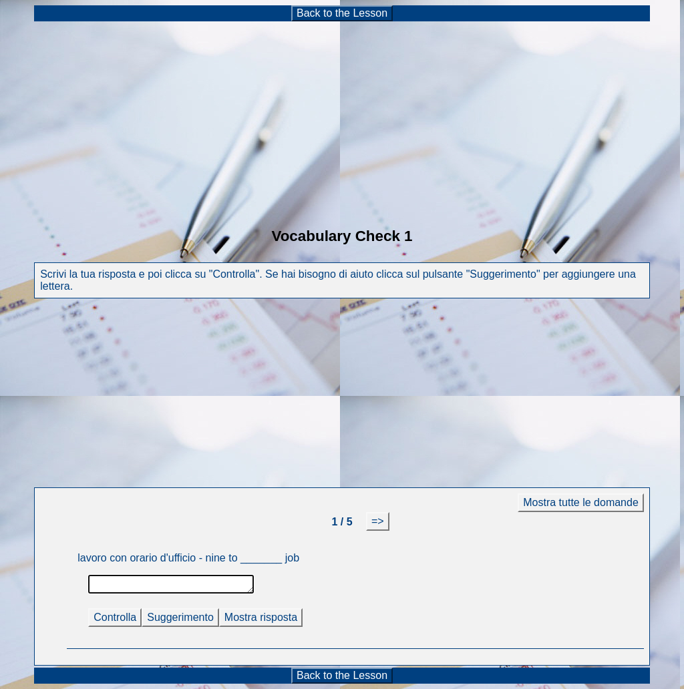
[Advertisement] (342, 116)
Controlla (115, 617)
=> (377, 521)
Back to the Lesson (342, 13)
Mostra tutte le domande (581, 502)
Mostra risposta (260, 617)
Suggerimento (180, 617)
